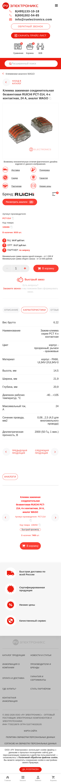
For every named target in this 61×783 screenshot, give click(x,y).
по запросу (24, 250)
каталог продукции (13, 655)
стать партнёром (40, 689)
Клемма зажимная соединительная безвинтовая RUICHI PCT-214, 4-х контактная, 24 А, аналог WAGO (30, 504)
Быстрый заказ (34, 279)
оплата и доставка (13, 678)
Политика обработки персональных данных (30, 737)
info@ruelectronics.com (30, 19)
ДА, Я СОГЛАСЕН (30, 769)
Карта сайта (30, 731)
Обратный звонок (30, 26)
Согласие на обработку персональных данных (30, 743)
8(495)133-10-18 (24, 11)
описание (11, 310)
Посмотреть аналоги (20, 202)
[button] (6, 517)
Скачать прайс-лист (31, 35)
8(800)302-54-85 (24, 15)
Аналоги (10, 476)
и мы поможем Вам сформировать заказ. (30, 288)
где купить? (9, 689)
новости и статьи (40, 655)
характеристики (34, 310)
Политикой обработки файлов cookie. (38, 757)
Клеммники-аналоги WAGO (20, 74)
